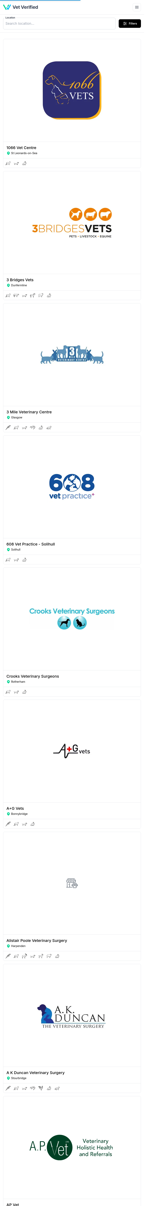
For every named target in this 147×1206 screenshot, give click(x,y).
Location (10, 17)
